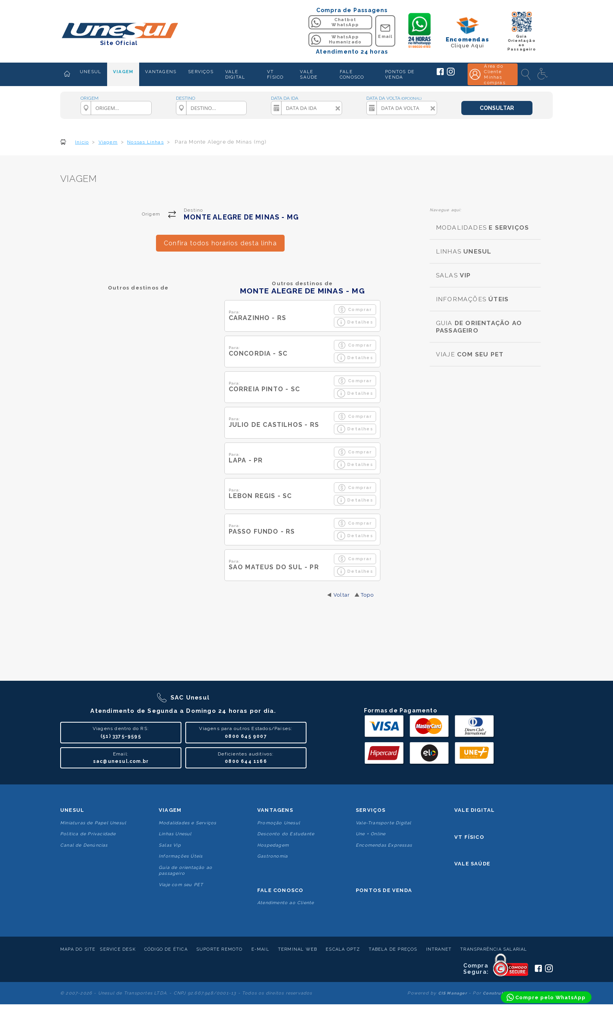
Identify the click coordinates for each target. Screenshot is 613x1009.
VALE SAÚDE (308, 74)
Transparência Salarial (493, 949)
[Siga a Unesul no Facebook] (440, 73)
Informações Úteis (181, 856)
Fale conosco (280, 890)
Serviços (371, 810)
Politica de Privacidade (88, 833)
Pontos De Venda (384, 890)
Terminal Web (297, 949)
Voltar (341, 595)
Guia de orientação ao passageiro (185, 870)
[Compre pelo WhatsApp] (546, 997)
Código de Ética (166, 949)
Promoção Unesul (278, 823)
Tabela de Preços (393, 949)
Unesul (72, 810)
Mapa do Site (77, 949)
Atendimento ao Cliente (285, 902)
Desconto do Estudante (285, 833)
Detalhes (355, 322)
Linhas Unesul (175, 833)
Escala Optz (343, 949)
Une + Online (370, 833)
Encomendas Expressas (384, 845)
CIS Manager (452, 993)
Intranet (439, 949)
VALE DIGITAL (235, 74)
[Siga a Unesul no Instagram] (451, 74)
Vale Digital (474, 810)
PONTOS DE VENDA (399, 74)
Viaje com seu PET (181, 884)
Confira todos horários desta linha (220, 243)
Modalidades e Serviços (187, 823)
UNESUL (90, 71)
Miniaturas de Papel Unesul (93, 823)
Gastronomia (272, 856)
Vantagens (275, 810)
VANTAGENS (160, 71)
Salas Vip (170, 845)
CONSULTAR (497, 108)
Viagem (170, 810)
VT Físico (469, 837)
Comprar (355, 310)
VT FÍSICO (275, 74)
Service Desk (117, 949)
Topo (367, 595)
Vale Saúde (472, 864)
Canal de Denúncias (84, 845)
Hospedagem (273, 845)
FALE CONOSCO (352, 74)
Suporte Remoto (219, 949)
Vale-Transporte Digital (384, 823)
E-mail (260, 949)
